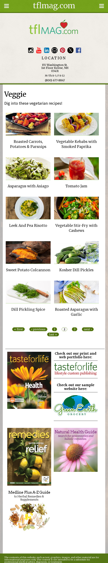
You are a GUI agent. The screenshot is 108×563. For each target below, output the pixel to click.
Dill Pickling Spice (28, 309)
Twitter (70, 50)
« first (18, 329)
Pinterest (62, 50)
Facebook (78, 50)
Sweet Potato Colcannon (28, 270)
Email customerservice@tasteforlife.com (54, 50)
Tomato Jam (76, 186)
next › (88, 329)
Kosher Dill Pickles (76, 270)
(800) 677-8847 (55, 80)
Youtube (39, 50)
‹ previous (38, 329)
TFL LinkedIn (47, 50)
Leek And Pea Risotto (28, 225)
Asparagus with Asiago (28, 186)
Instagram (31, 50)
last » (53, 334)
